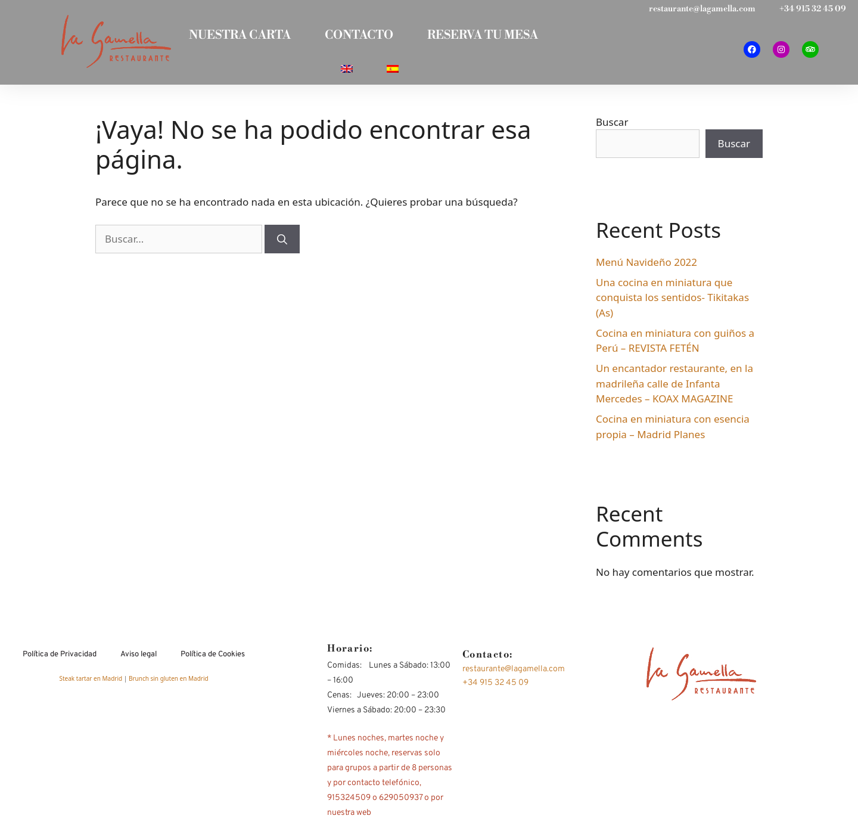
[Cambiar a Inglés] (345, 71)
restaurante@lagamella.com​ (702, 9)
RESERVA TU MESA (484, 36)
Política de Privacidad (60, 657)
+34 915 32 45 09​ (812, 9)
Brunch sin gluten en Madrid (169, 682)
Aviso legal (138, 657)
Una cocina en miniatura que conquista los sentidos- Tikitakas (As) (672, 300)
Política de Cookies (213, 657)
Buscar (612, 125)
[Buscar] (282, 242)
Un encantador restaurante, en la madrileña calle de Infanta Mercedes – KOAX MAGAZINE (674, 387)
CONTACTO (359, 36)
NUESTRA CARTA (238, 36)
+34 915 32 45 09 (495, 686)
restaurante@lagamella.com (513, 672)
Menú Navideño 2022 (646, 265)
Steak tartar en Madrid (91, 682)
